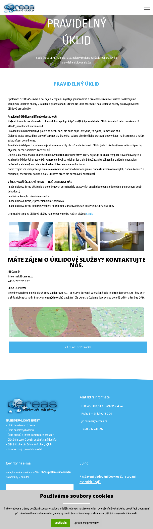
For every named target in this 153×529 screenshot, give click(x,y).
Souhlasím (61, 523)
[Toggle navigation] (147, 8)
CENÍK (89, 214)
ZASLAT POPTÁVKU (78, 347)
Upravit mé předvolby (86, 523)
